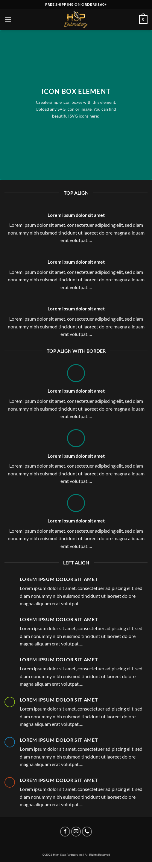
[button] (8, 19)
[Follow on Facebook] (65, 832)
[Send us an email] (76, 832)
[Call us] (87, 832)
